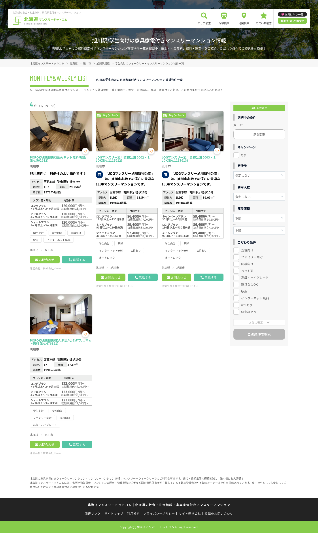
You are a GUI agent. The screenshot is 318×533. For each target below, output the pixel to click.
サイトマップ (113, 513)
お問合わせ (46, 259)
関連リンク (93, 513)
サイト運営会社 (190, 513)
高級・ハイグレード (255, 277)
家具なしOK (249, 284)
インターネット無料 (255, 298)
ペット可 (247, 270)
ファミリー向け (252, 257)
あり (243, 155)
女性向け (247, 250)
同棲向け (247, 264)
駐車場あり (249, 312)
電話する (79, 259)
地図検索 (243, 23)
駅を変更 (259, 134)
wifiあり (246, 305)
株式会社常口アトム (121, 286)
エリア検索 (204, 23)
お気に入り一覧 (294, 14)
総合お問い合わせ (292, 21)
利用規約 (133, 513)
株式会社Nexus (52, 268)
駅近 (244, 291)
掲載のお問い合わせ (219, 513)
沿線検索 (224, 23)
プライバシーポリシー (159, 513)
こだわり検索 (264, 23)
